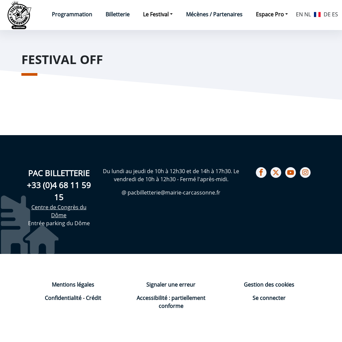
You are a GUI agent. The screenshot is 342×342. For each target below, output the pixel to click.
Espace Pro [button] (270, 14)
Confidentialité (64, 298)
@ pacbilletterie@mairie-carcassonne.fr (171, 192)
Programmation (72, 14)
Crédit (93, 298)
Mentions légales (73, 284)
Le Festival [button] (156, 14)
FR (317, 13)
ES (335, 14)
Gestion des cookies (269, 284)
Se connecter (269, 298)
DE (327, 14)
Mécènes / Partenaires (214, 14)
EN (299, 14)
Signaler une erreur (170, 284)
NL (307, 14)
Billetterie (118, 14)
